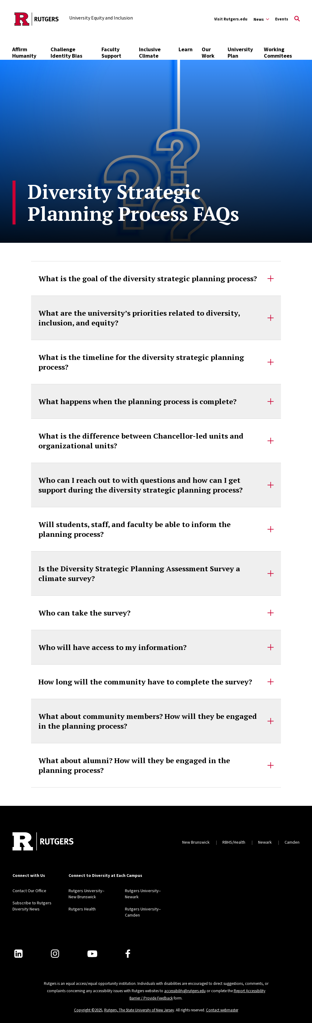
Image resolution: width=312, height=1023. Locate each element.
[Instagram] (55, 953)
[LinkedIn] (18, 953)
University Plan (240, 52)
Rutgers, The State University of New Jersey (139, 1010)
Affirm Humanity (24, 52)
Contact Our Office (29, 890)
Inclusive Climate (150, 52)
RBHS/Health (233, 842)
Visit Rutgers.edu (230, 19)
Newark (265, 842)
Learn (186, 49)
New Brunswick (196, 842)
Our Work (208, 52)
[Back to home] (42, 842)
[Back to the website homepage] (36, 19)
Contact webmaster (222, 1010)
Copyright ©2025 (88, 1010)
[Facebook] (128, 953)
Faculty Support (111, 52)
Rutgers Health (82, 909)
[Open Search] (297, 19)
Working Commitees (278, 52)
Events (281, 19)
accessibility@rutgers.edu (185, 990)
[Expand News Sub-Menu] (261, 19)
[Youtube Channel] (92, 953)
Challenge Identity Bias (66, 52)
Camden (292, 842)
